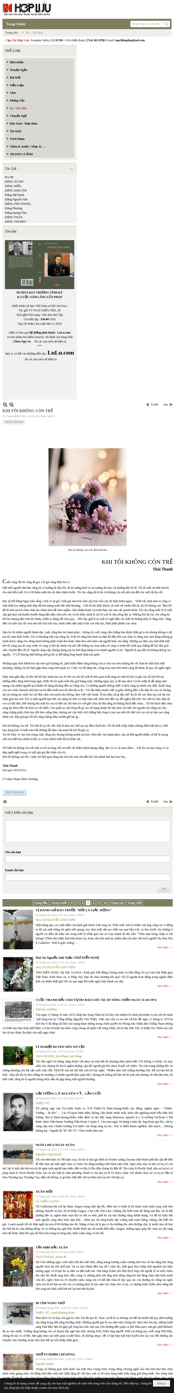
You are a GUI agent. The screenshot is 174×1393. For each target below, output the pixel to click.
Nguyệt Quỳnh (45, 1364)
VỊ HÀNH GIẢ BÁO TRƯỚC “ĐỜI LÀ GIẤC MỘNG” (74, 910)
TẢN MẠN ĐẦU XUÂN (52, 1247)
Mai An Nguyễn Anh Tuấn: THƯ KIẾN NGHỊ (67, 957)
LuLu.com (64, 332)
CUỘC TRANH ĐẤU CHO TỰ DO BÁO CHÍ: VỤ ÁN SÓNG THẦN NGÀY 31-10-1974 (96, 1000)
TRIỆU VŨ (42, 1103)
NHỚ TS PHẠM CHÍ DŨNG (55, 1354)
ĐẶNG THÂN (13, 217)
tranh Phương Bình (63, 1312)
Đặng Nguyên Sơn (16, 199)
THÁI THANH (14, 422)
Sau (165, 404)
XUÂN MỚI (44, 1191)
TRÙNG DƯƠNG (46, 1009)
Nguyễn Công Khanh (48, 1154)
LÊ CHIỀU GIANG (47, 1201)
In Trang (4, 801)
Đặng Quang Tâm (15, 212)
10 (105, 903)
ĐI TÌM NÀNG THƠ (50, 1303)
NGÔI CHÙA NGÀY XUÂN (55, 1145)
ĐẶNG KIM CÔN (16, 190)
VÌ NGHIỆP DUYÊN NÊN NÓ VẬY (60, 1047)
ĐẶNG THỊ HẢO (15, 221)
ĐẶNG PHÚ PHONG (18, 204)
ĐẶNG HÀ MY (14, 181)
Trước (154, 404)
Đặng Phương (13, 208)
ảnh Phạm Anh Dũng (68, 1056)
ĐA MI (9, 177)
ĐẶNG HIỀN (13, 186)
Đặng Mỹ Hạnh (14, 195)
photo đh (61, 1257)
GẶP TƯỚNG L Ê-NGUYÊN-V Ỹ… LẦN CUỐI (68, 1093)
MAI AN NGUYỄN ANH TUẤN (55, 920)
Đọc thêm (163, 947)
